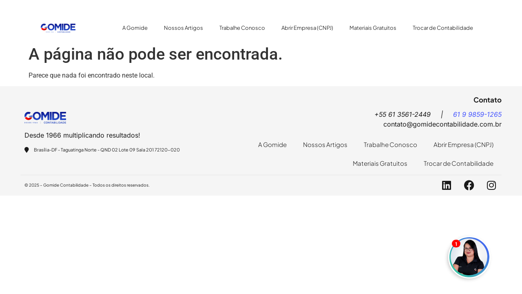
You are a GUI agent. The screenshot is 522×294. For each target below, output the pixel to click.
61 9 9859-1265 (477, 114)
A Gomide (135, 27)
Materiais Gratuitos (372, 27)
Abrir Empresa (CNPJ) (307, 27)
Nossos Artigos (183, 27)
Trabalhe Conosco (242, 27)
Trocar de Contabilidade (443, 27)
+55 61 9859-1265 (178, 6)
